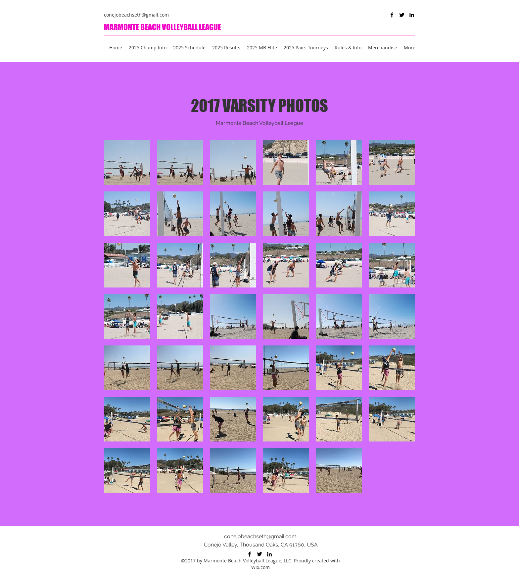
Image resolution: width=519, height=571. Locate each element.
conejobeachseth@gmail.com (136, 15)
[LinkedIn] (411, 15)
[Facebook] (392, 15)
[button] (127, 162)
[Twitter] (402, 15)
